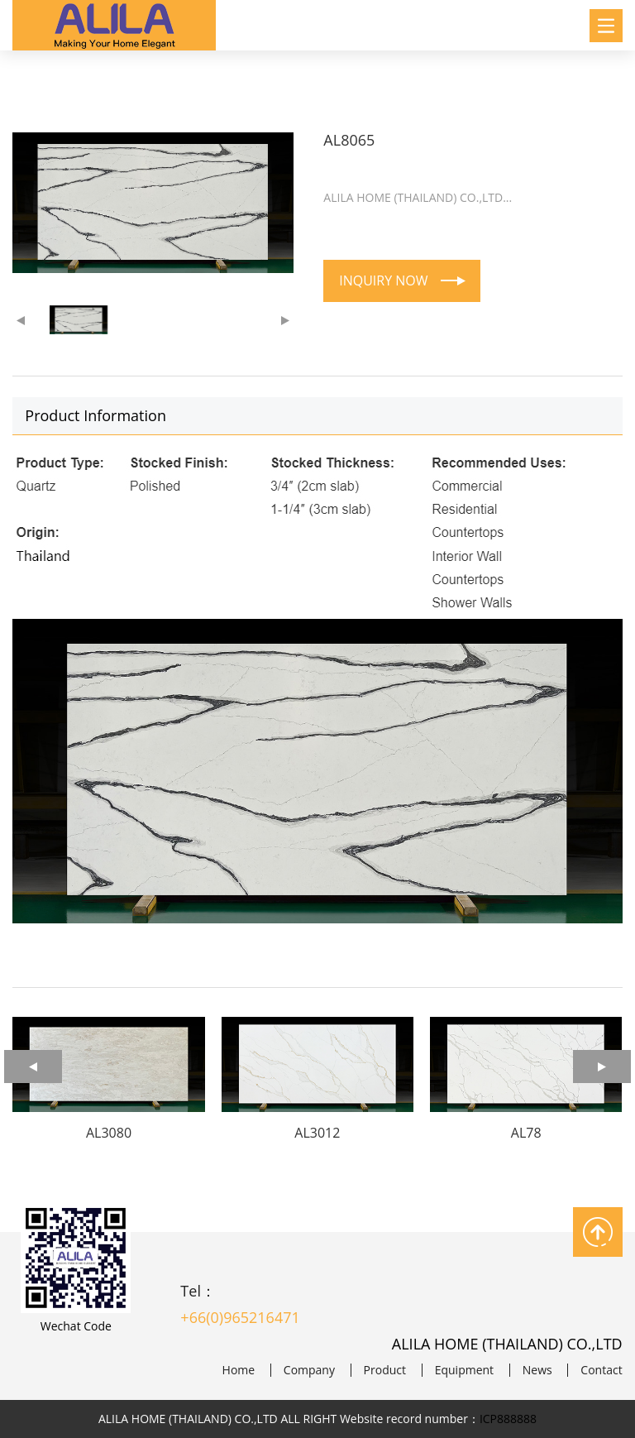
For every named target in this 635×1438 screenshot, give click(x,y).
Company (309, 1370)
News (537, 1370)
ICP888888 (508, 1418)
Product (385, 1370)
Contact (601, 1370)
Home (238, 1370)
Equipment (464, 1370)
